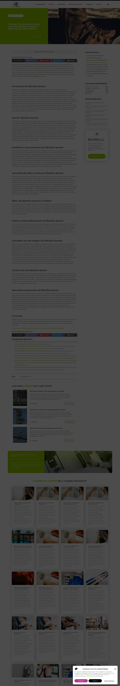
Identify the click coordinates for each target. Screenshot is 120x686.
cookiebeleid (88, 676)
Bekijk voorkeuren (109, 681)
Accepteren (81, 681)
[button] (115, 669)
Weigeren (95, 681)
